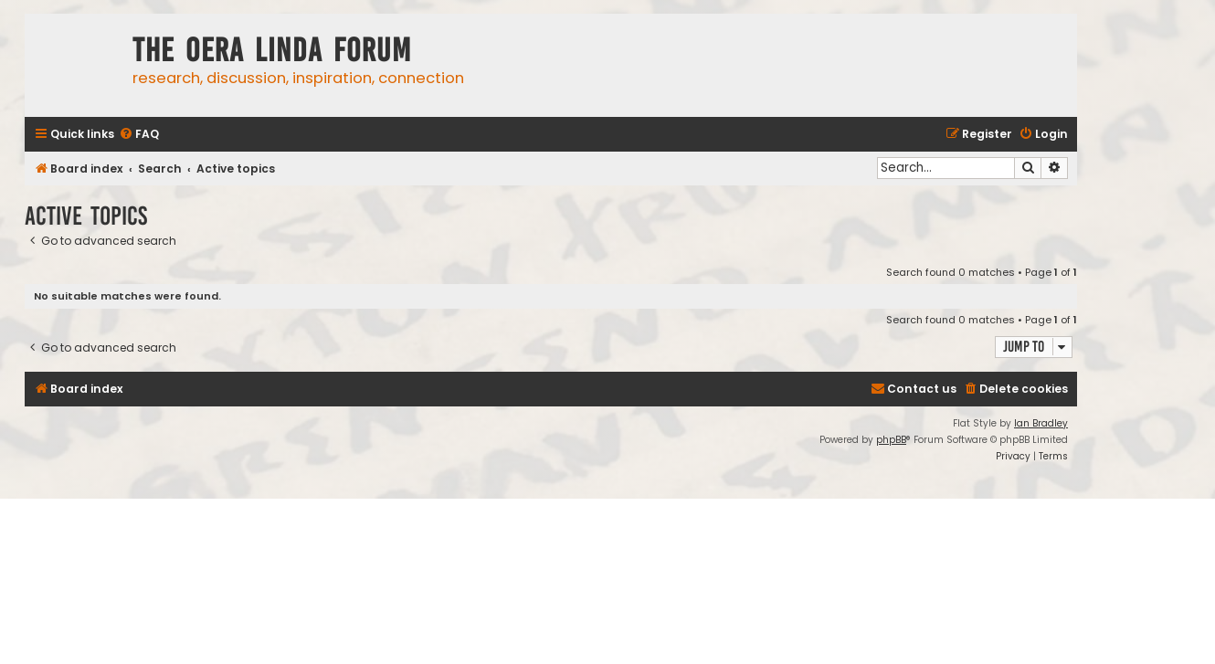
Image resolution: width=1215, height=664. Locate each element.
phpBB (891, 440)
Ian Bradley (1041, 423)
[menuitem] (139, 134)
